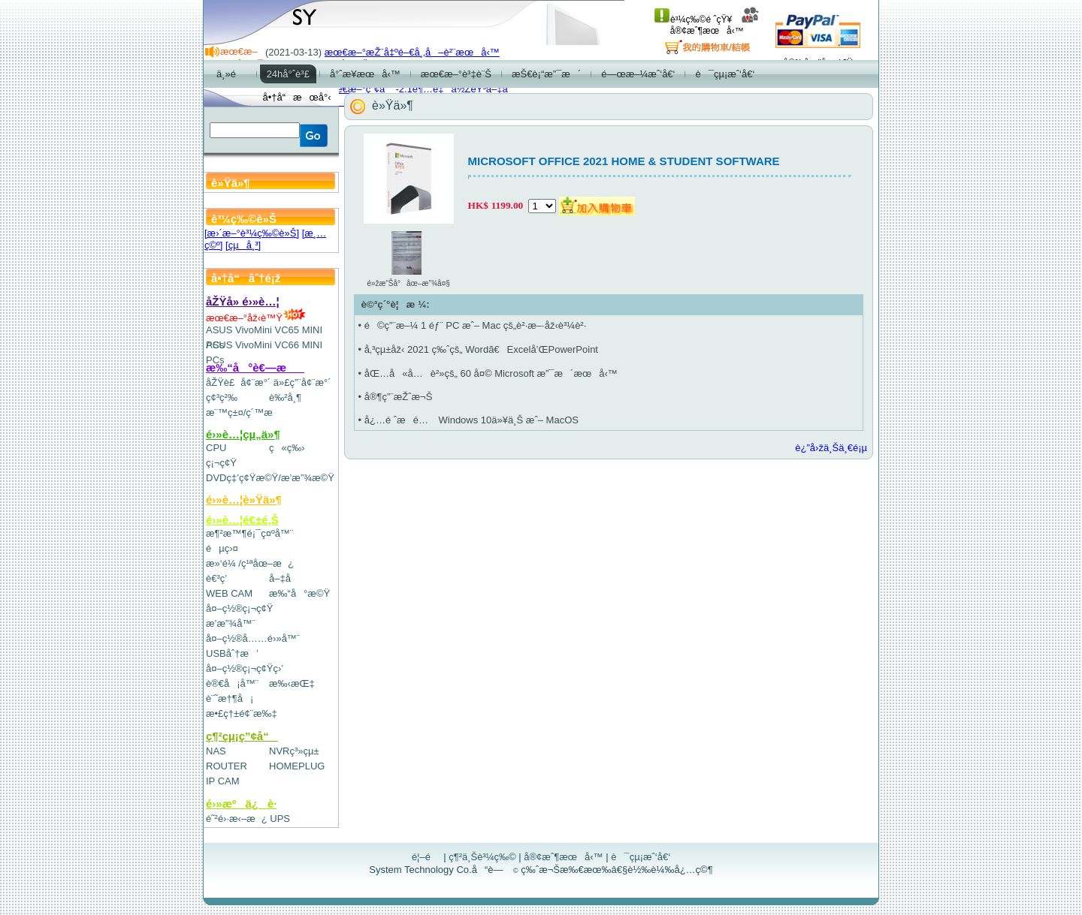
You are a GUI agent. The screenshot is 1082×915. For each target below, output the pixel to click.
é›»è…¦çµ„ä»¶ (243, 434)
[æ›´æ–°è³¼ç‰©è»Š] (251, 233)
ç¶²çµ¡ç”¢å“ (242, 736)
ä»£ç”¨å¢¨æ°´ (302, 382)
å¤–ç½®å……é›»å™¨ (253, 638)
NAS (216, 751)
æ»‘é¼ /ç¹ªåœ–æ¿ (250, 563)
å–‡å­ (283, 578)
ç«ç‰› (287, 447)
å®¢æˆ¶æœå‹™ (715, 25)
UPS (280, 818)
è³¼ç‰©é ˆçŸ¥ (693, 19)
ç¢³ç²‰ (221, 397)
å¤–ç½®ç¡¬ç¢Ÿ (239, 608)
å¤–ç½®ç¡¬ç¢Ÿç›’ (244, 668)
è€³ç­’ (216, 578)
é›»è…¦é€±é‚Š (242, 519)
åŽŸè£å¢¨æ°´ (238, 382)
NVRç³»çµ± (294, 751)
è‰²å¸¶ (285, 397)
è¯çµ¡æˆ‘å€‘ (640, 856)
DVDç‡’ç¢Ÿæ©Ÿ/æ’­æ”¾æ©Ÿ (270, 477)
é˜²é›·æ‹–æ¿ (236, 818)
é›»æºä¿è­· (241, 803)
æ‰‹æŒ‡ (292, 683)
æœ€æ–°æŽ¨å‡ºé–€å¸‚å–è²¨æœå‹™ (412, 52)
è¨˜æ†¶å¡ (229, 698)
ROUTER (226, 766)
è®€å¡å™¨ (232, 683)
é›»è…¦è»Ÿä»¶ (244, 499)
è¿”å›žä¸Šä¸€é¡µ (831, 447)
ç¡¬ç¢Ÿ (221, 462)
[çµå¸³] (243, 245)
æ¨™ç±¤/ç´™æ (246, 412)
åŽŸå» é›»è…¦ (243, 301)
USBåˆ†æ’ (232, 653)
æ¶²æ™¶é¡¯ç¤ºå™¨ (249, 533)
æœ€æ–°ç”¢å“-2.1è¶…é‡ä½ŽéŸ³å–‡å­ (420, 89)
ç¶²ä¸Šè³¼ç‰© (482, 856)
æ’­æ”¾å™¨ (230, 623)
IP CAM (223, 781)
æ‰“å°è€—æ (255, 367)
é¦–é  (426, 856)
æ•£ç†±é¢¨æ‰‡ (241, 713)
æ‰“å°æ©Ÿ (299, 593)
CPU (216, 447)
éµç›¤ (222, 548)
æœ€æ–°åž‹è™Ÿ (256, 318)
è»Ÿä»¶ (392, 105)
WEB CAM (229, 593)
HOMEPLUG (297, 766)
